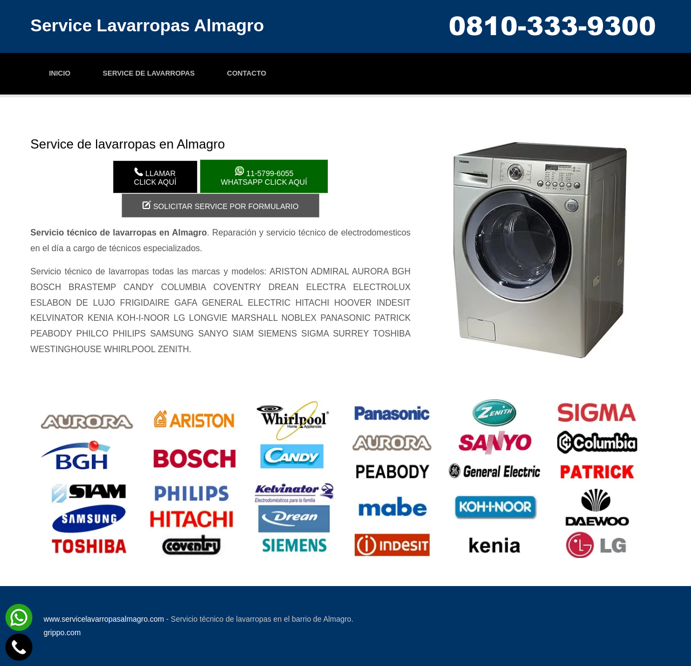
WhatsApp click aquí (264, 176)
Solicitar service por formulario (221, 205)
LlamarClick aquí (155, 176)
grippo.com (62, 632)
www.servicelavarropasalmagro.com (104, 619)
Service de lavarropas (148, 73)
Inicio (60, 73)
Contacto (246, 73)
